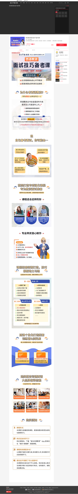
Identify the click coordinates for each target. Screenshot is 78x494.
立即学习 (61, 45)
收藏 (52, 45)
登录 (69, 2)
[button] (24, 0)
